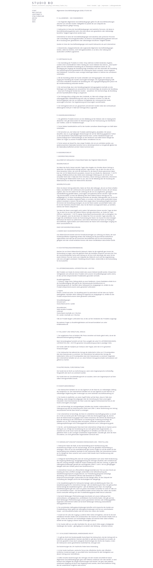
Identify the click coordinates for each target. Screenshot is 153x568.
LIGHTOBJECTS (37, 14)
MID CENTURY (37, 12)
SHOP (34, 20)
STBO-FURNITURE (38, 16)
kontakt (94, 5)
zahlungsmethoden (115, 5)
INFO (33, 22)
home (88, 5)
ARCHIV (34, 18)
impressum (105, 5)
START (34, 10)
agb (99, 5)
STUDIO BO (42, 3)
